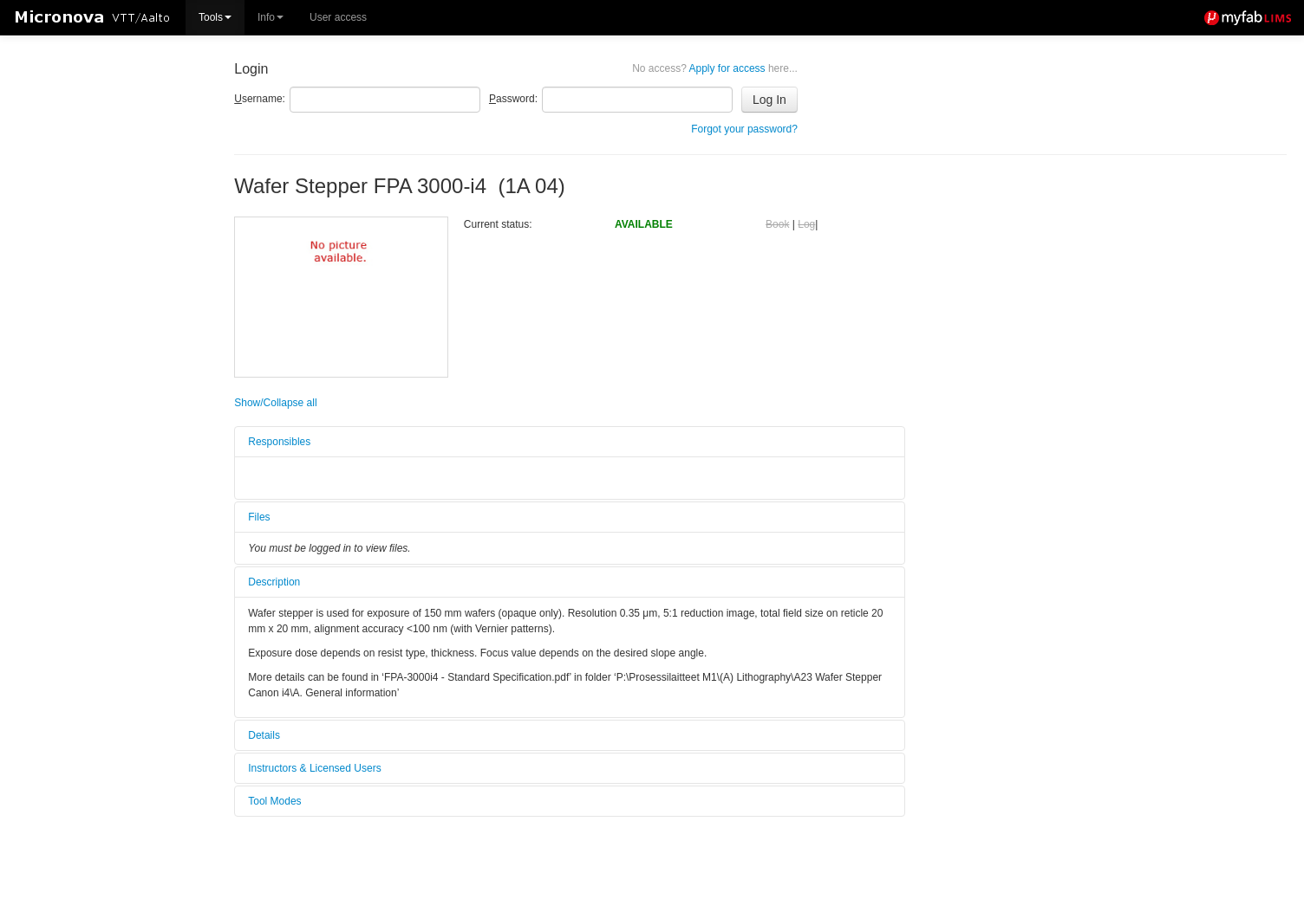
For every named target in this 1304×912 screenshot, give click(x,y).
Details (264, 735)
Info (271, 17)
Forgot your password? (744, 129)
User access (338, 17)
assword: (513, 99)
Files (259, 517)
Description (274, 582)
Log (806, 224)
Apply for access (715, 68)
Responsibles (279, 442)
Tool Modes (274, 801)
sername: (259, 99)
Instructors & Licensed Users (314, 768)
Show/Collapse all (275, 403)
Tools (215, 17)
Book (777, 224)
